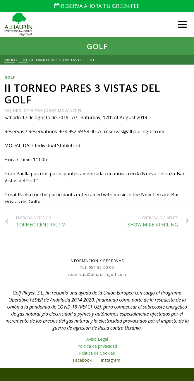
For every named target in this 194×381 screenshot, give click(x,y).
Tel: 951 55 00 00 (97, 267)
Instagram (111, 360)
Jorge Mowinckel (63, 110)
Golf (9, 77)
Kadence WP (132, 374)
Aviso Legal (97, 339)
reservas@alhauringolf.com (97, 274)
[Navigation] (182, 24)
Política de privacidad (97, 346)
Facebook (82, 360)
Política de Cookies (97, 353)
